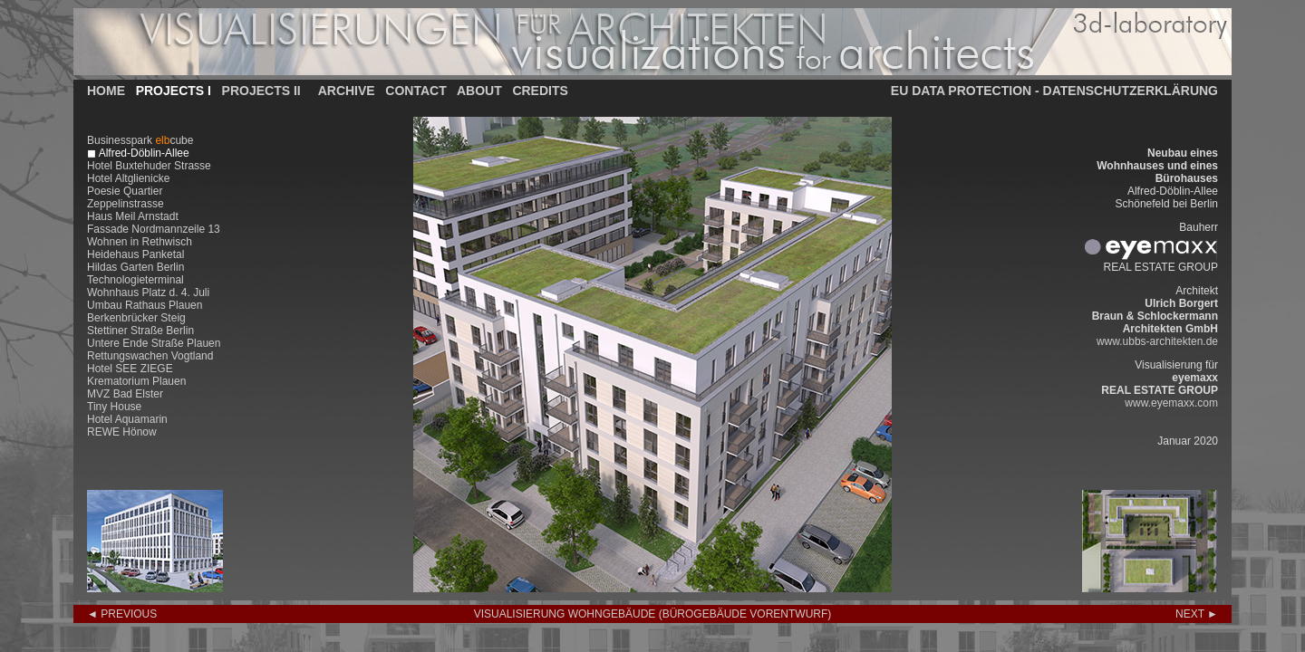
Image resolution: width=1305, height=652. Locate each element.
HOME (106, 90)
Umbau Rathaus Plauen (144, 305)
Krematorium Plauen (136, 381)
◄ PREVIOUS (122, 614)
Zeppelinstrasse (125, 203)
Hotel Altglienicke (128, 178)
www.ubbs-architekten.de (1157, 341)
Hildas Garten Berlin (135, 267)
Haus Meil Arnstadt (133, 216)
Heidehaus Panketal (135, 254)
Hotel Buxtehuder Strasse (149, 165)
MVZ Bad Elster (125, 394)
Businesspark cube (140, 140)
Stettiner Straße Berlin (140, 330)
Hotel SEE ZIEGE (130, 368)
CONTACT (415, 90)
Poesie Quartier (124, 191)
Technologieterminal (135, 279)
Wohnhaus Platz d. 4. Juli (148, 292)
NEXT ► (1196, 614)
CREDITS (539, 90)
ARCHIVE (346, 90)
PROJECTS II (261, 90)
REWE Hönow (122, 432)
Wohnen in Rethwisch (139, 241)
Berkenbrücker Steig (136, 318)
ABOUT (479, 90)
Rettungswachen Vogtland (150, 356)
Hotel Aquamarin (127, 419)
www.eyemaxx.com (1171, 403)
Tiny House (114, 406)
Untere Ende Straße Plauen (153, 343)
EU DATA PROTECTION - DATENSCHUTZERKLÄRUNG (1054, 90)
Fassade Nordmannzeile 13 (153, 229)
